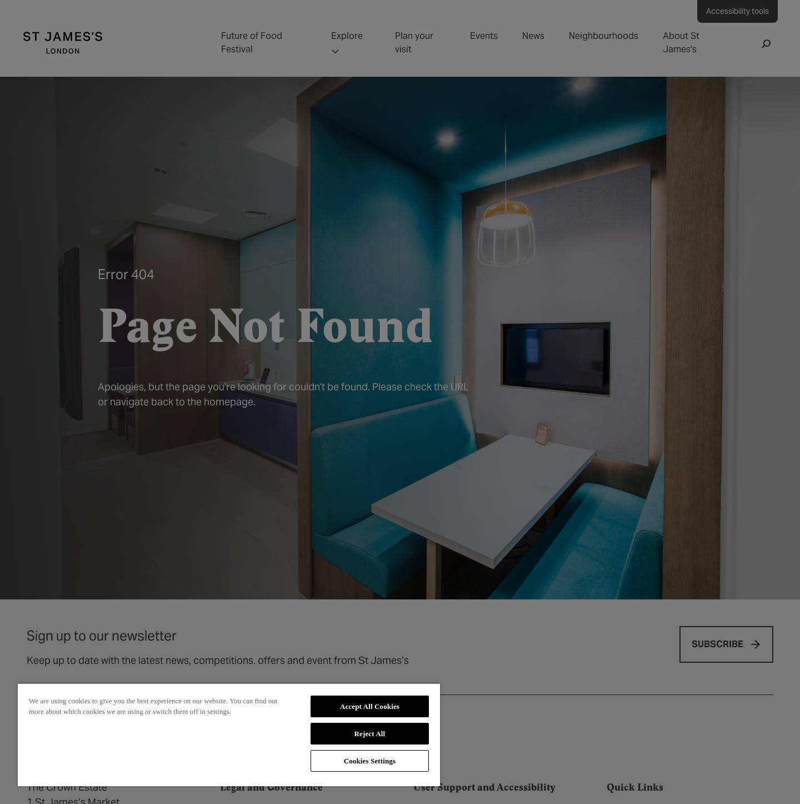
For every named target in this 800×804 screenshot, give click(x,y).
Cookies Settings (370, 761)
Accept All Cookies (369, 706)
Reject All (370, 733)
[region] (229, 734)
